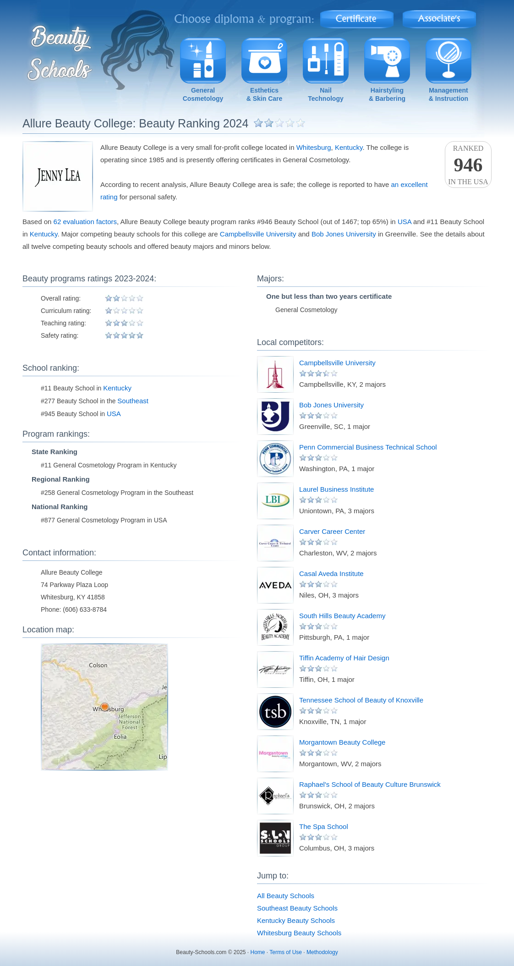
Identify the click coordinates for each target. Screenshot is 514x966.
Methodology (322, 952)
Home (258, 952)
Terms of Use (285, 952)
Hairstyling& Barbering (387, 94)
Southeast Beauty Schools (297, 908)
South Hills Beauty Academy (342, 616)
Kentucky (349, 147)
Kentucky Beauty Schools (296, 920)
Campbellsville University (258, 234)
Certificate (357, 16)
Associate (439, 16)
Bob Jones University (344, 234)
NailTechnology (326, 94)
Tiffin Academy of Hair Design (344, 658)
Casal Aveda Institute (331, 573)
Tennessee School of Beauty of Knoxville (361, 700)
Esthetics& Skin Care (264, 94)
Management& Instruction (448, 94)
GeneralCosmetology (203, 94)
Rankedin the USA (468, 165)
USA (404, 221)
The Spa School (323, 826)
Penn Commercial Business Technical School (368, 447)
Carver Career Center (332, 531)
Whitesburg (313, 147)
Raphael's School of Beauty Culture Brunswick (370, 784)
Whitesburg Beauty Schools (299, 933)
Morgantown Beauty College (342, 742)
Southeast (132, 401)
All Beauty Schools (285, 896)
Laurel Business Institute (336, 489)
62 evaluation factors (85, 221)
